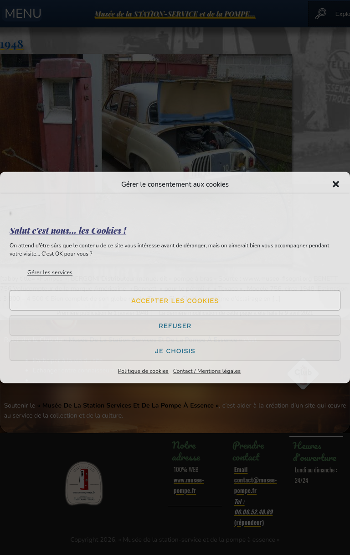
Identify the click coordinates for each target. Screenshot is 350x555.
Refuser (175, 325)
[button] (335, 184)
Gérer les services (49, 272)
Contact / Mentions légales (207, 371)
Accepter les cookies (175, 300)
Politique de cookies (143, 371)
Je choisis (175, 350)
